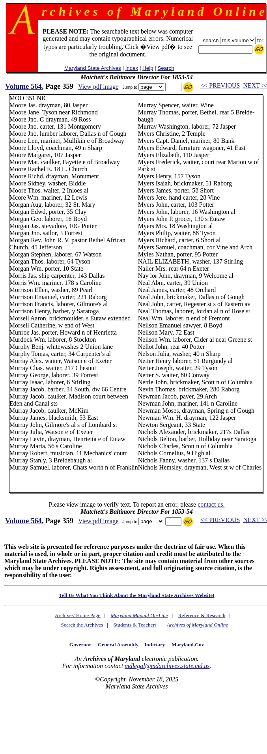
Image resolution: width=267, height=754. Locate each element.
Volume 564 (23, 86)
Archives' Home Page (78, 615)
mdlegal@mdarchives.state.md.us (167, 665)
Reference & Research (202, 615)
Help (147, 68)
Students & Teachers (135, 625)
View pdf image (98, 86)
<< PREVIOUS (220, 85)
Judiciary (154, 644)
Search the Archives (82, 625)
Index (131, 68)
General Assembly (118, 644)
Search (165, 68)
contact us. (211, 504)
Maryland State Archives (92, 68)
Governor (80, 644)
